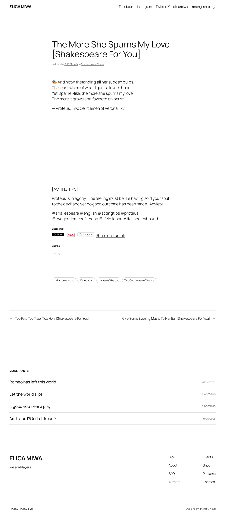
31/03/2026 (209, 382)
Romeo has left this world (32, 382)
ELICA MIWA (20, 6)
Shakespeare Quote (92, 64)
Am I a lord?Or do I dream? (32, 418)
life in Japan (86, 280)
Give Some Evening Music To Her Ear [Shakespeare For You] (166, 318)
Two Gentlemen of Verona (139, 280)
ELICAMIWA (71, 64)
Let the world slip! (25, 394)
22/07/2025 (209, 406)
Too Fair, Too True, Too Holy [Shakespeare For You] (52, 318)
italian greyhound (64, 280)
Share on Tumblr (110, 234)
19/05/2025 (209, 418)
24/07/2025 (209, 394)
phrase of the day (108, 280)
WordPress (209, 508)
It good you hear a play (30, 406)
